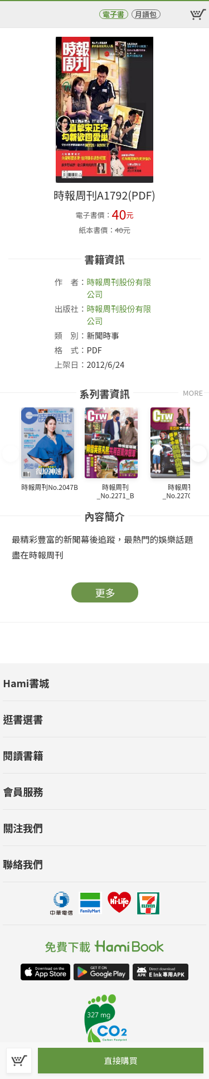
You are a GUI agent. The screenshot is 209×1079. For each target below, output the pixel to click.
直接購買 (120, 1060)
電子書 (113, 14)
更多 (105, 592)
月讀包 (146, 14)
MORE (193, 392)
